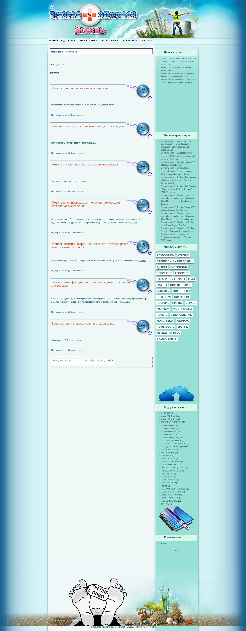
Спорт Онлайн (167, 498)
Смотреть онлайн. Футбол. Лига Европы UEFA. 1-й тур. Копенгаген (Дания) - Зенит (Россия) (178, 180)
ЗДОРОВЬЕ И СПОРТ (170, 422)
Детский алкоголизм (171, 462)
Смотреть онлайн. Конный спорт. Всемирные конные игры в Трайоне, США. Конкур (176, 237)
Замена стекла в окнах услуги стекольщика (82, 323)
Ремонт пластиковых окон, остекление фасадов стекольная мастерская (85, 204)
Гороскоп (83, 41)
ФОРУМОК (165, 504)
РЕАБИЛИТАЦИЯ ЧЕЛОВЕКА (174, 489)
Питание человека (171, 440)
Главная (53, 41)
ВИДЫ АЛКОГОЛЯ (169, 416)
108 (108, 361)
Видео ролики (68, 41)
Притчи (114, 41)
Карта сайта (146, 41)
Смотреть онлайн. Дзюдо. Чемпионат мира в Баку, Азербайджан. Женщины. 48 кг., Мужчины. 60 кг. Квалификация (177, 216)
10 (101, 361)
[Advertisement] (181, 106)
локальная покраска (99, 627)
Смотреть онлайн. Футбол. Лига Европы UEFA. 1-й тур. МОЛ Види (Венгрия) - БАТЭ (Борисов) (178, 189)
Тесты (104, 41)
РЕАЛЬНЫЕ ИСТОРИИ (171, 492)
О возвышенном (129, 41)
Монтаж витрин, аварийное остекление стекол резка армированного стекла (89, 245)
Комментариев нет (77, 115)
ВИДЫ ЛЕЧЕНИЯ (168, 419)
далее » (112, 105)
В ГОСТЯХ (165, 413)
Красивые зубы (169, 431)
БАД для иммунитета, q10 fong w (141, 627)
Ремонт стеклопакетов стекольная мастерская (84, 164)
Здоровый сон (169, 428)
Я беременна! (169, 449)
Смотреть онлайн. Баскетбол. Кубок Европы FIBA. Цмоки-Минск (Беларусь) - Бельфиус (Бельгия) (178, 156)
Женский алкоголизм (172, 465)
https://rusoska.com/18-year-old (64, 52)
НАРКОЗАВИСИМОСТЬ (171, 471)
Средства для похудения (174, 446)
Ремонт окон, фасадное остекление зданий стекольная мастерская (90, 283)
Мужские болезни (170, 437)
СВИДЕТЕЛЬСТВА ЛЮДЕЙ (172, 495)
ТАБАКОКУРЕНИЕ (169, 501)
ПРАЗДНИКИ (166, 477)
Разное (64, 115)
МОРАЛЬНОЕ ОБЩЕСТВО (172, 468)
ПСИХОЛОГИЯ (167, 480)
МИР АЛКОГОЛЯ (168, 458)
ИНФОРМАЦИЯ (167, 452)
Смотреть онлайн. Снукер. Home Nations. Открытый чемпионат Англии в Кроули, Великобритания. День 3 (178, 171)
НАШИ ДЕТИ (166, 474)
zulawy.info (54, 73)
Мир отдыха (168, 434)
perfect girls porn (57, 64)
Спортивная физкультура (174, 443)
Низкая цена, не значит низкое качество (80, 88)
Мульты (94, 41)
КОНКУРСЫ (166, 455)
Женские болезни (170, 425)
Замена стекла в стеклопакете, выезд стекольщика (88, 126)
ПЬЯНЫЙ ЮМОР (168, 483)
